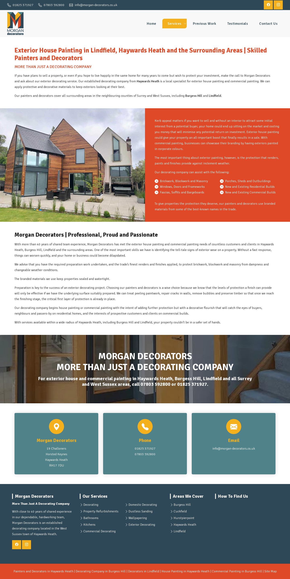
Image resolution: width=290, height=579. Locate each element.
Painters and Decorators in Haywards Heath (43, 571)
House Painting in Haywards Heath (185, 571)
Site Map (270, 571)
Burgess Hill (182, 505)
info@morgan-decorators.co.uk (233, 449)
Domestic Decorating (142, 505)
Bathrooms (90, 518)
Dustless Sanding (140, 511)
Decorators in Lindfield (143, 571)
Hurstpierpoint (184, 518)
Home (151, 23)
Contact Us (268, 23)
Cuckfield (180, 511)
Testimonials (237, 23)
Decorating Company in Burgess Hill (101, 571)
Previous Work (204, 23)
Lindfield (179, 531)
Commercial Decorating (99, 531)
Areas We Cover (188, 496)
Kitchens (89, 525)
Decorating (90, 505)
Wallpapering (137, 518)
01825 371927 (192, 384)
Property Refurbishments (100, 511)
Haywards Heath (185, 525)
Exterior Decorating (141, 525)
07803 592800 (155, 384)
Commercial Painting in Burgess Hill (237, 571)
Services (174, 23)
